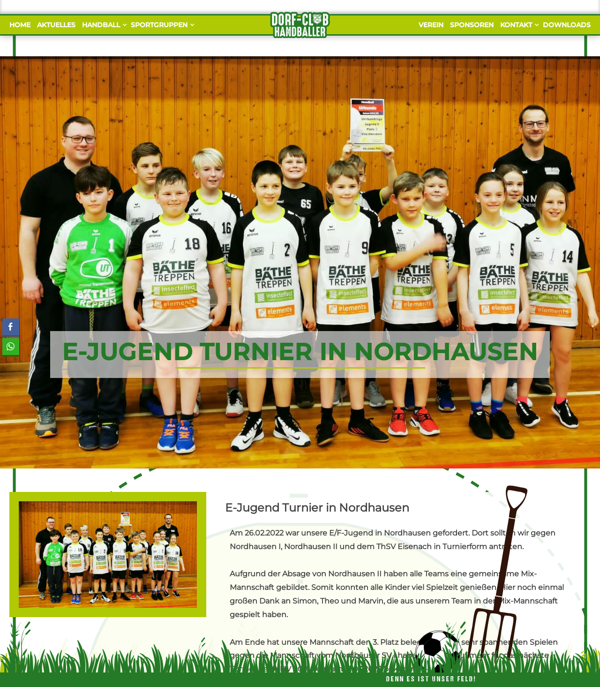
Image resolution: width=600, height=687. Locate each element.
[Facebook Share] (10, 326)
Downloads (567, 25)
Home (19, 25)
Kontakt (518, 25)
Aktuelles (56, 25)
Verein (431, 25)
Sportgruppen (161, 25)
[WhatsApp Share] (10, 346)
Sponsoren (472, 25)
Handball (103, 25)
